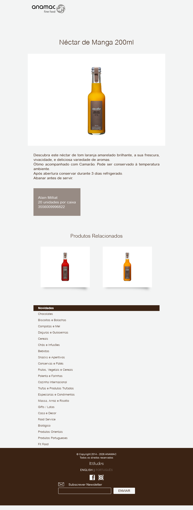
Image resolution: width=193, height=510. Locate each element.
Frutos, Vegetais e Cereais (55, 370)
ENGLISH (86, 469)
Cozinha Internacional (52, 382)
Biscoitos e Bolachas (52, 320)
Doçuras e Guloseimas (53, 332)
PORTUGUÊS (104, 469)
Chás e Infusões (49, 345)
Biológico (44, 426)
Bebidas (43, 351)
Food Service (46, 419)
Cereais (43, 339)
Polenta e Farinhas (50, 376)
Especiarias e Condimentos (56, 394)
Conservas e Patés (50, 363)
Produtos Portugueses (53, 438)
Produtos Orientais (50, 432)
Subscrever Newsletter (84, 488)
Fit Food (43, 444)
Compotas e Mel (49, 326)
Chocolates (45, 314)
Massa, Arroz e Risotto (53, 401)
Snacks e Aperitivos (51, 357)
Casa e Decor (47, 413)
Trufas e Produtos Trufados (56, 388)
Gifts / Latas (46, 407)
